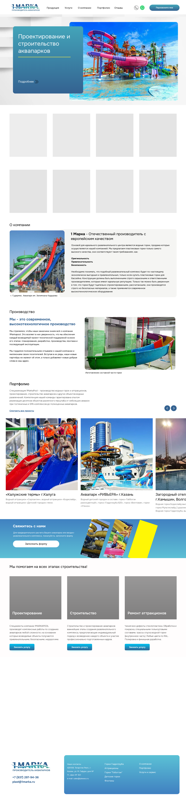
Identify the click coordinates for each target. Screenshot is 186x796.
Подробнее (26, 81)
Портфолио (103, 7)
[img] (136, 8)
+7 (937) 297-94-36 (25, 777)
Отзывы (118, 7)
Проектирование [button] (27, 613)
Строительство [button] (83, 613)
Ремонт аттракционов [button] (147, 613)
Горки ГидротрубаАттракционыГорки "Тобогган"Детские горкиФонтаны (114, 772)
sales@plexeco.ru (81, 778)
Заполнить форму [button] (36, 543)
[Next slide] (174, 408)
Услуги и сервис (147, 772)
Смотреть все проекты (22, 410)
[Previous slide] (167, 408)
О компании (84, 7)
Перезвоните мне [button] (164, 7)
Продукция (53, 7)
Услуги (68, 7)
